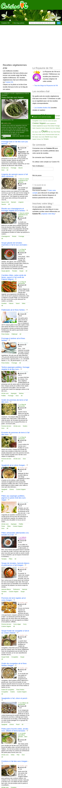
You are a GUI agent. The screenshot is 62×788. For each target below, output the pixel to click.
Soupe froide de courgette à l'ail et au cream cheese (15, 632)
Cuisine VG (5, 23)
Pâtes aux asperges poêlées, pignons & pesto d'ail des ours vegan (13, 498)
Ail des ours (5, 168)
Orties (12, 755)
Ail (7, 170)
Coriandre (57, 118)
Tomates (14, 271)
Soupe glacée (5, 271)
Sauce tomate (42, 136)
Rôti (33, 136)
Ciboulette (49, 118)
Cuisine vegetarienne (37, 126)
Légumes (57, 128)
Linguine (20, 202)
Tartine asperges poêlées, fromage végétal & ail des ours (15, 368)
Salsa (23, 303)
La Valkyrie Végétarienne (22, 538)
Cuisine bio (45, 120)
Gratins (25, 426)
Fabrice (11, 303)
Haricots (24, 589)
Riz (58, 134)
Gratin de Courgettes (7, 689)
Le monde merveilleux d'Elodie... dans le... (22, 736)
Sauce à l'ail (5, 202)
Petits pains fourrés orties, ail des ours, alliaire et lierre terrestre (14, 730)
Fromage (13, 168)
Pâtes (9, 526)
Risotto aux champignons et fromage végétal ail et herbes (13, 210)
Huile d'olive (52, 128)
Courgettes (14, 657)
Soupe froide (5, 657)
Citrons (11, 489)
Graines (43, 128)
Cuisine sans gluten (52, 120)
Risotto (14, 236)
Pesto (3, 526)
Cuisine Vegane (21, 489)
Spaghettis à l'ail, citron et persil (14, 698)
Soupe (21, 271)
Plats (37, 134)
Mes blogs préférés (18, 23)
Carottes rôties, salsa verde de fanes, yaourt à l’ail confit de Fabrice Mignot (13, 277)
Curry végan (17, 624)
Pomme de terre (6, 426)
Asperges (14, 393)
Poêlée (3, 395)
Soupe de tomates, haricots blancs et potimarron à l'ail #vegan (15, 564)
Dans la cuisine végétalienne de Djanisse (23, 180)
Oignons (36, 131)
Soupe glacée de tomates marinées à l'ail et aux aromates (14, 244)
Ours (2, 170)
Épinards (45, 125)
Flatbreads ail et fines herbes (13, 310)
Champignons (5, 236)
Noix (33, 131)
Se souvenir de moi (40, 185)
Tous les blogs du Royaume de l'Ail (46, 85)
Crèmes (40, 120)
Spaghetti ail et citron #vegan (13, 465)
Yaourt (17, 303)
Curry (25, 624)
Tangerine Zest (24, 146)
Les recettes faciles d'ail (42, 107)
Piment (33, 134)
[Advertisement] (17, 44)
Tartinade (39, 139)
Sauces (3, 204)
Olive (40, 131)
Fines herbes (5, 334)
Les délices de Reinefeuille (23, 703)
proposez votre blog (48, 214)
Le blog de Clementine (22, 250)
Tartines (21, 393)
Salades (36, 136)
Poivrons (44, 134)
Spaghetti (4, 489)
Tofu (42, 139)
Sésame (51, 136)
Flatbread (14, 334)
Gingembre (38, 128)
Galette (33, 128)
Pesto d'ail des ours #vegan (12, 97)
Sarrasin (13, 202)
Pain (18, 755)
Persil (17, 724)
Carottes (4, 303)
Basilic (33, 118)
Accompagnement (36, 115)
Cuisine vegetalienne (51, 123)
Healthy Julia (7, 123)
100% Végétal (24, 312)
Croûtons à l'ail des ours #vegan (14, 761)
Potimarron (16, 589)
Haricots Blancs (6, 589)
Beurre (21, 168)
